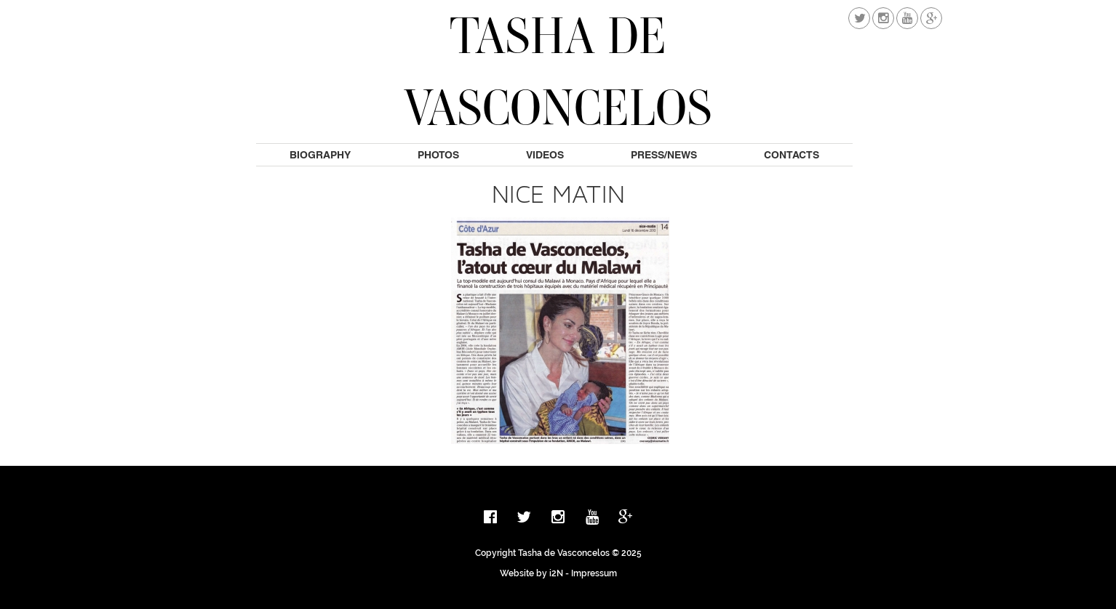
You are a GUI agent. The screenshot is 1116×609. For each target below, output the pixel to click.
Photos (438, 155)
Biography (320, 155)
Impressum (594, 573)
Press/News (664, 155)
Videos (545, 155)
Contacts (791, 155)
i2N (556, 573)
